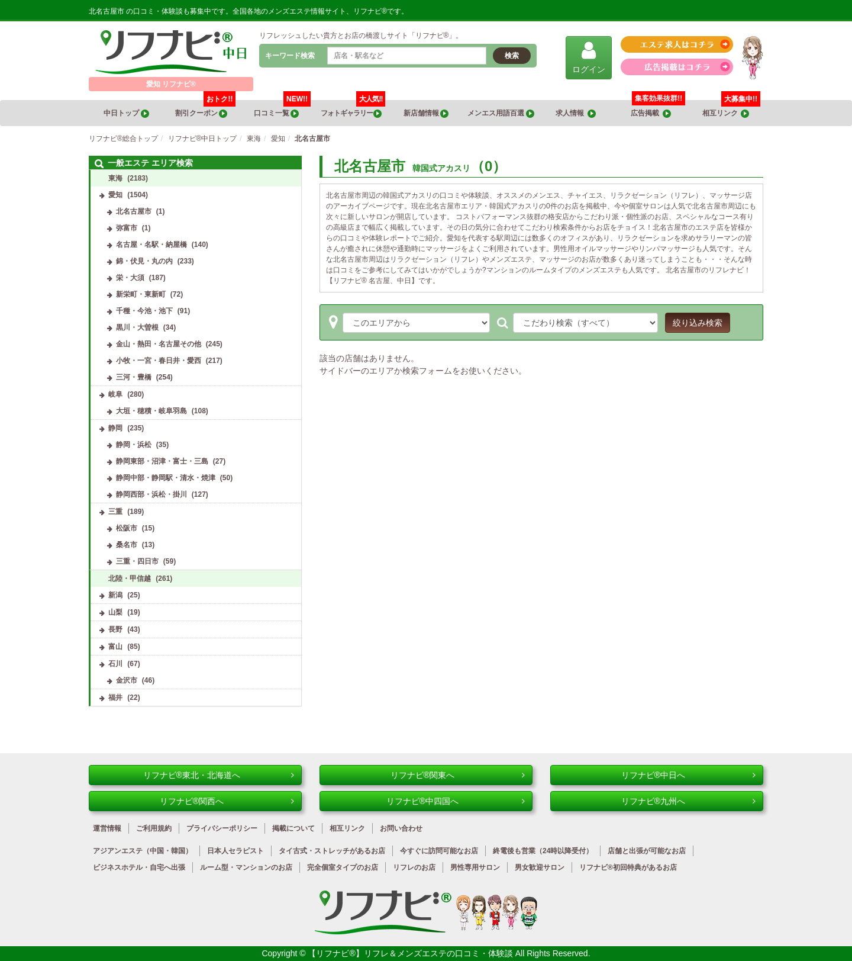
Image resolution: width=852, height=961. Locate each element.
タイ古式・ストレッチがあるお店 (332, 851)
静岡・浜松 (133, 445)
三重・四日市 (137, 561)
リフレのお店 (414, 867)
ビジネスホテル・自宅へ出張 (139, 867)
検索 (512, 56)
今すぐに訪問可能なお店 (439, 851)
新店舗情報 (426, 113)
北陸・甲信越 (129, 578)
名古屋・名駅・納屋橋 (151, 244)
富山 (115, 646)
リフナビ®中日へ (688, 775)
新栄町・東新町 (141, 294)
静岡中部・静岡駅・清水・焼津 (165, 478)
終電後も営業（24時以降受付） (543, 851)
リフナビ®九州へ (688, 801)
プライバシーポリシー (221, 828)
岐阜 (115, 394)
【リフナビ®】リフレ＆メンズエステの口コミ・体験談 (411, 953)
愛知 (115, 195)
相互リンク (731, 109)
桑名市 (126, 545)
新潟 (115, 595)
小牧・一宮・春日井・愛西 (158, 360)
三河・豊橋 (133, 377)
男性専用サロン (475, 867)
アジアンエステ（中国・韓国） (142, 851)
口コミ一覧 (282, 109)
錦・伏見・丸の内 (144, 261)
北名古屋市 (133, 211)
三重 (115, 511)
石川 (115, 664)
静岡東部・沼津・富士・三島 (162, 461)
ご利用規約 (154, 828)
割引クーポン (205, 109)
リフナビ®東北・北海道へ (218, 775)
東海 (115, 178)
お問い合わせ (401, 828)
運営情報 (107, 828)
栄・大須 (130, 278)
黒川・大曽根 (137, 327)
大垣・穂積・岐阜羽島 (151, 411)
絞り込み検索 (697, 322)
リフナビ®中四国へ (455, 801)
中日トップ (126, 113)
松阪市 (126, 528)
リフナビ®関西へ (227, 801)
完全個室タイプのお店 (342, 867)
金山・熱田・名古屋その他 (158, 344)
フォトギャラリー (353, 109)
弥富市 (126, 228)
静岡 (115, 428)
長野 (115, 629)
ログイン (588, 57)
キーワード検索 (290, 56)
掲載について (293, 828)
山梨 (115, 612)
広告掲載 (651, 113)
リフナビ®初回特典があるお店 (628, 867)
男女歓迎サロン (539, 867)
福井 (115, 697)
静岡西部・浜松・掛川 (151, 494)
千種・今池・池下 (144, 311)
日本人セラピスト (235, 851)
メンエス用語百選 (500, 113)
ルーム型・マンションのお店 (246, 867)
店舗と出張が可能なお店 (647, 851)
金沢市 (126, 680)
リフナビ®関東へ (457, 775)
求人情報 (576, 113)
